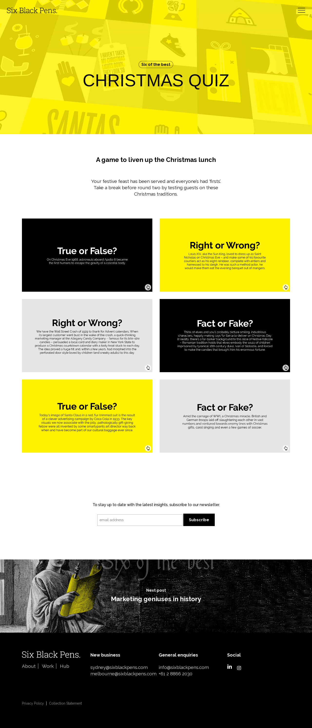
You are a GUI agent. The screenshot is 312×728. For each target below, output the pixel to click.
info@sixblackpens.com (184, 667)
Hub (64, 666)
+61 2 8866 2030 (175, 673)
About (29, 666)
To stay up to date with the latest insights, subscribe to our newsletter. (156, 504)
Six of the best (155, 64)
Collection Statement (65, 703)
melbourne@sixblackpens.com (123, 673)
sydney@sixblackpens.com (119, 667)
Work (48, 666)
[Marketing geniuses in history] (156, 596)
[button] (301, 10)
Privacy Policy (33, 703)
